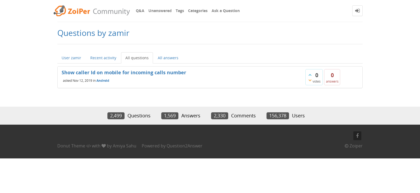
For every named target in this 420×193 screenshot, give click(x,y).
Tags (180, 10)
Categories (198, 10)
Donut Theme (71, 146)
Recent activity (103, 57)
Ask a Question (226, 10)
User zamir (71, 57)
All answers (168, 57)
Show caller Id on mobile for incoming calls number (124, 72)
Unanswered (160, 10)
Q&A (140, 10)
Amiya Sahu (124, 146)
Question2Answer (184, 146)
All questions (137, 57)
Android (102, 80)
